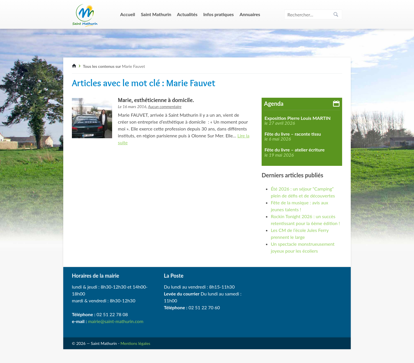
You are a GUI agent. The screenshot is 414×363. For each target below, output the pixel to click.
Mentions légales (135, 343)
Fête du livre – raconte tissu (292, 134)
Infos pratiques (218, 14)
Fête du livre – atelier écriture (294, 149)
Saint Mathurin (156, 14)
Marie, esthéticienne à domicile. (156, 100)
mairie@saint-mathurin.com (115, 321)
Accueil (127, 14)
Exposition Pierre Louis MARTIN (297, 118)
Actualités (187, 14)
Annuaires (249, 14)
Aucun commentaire (165, 106)
